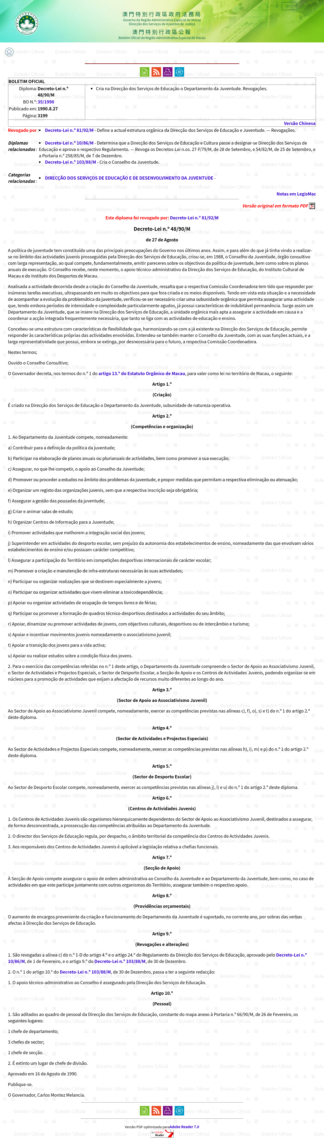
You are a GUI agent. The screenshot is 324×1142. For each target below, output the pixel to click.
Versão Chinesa (300, 123)
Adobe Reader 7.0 (184, 1126)
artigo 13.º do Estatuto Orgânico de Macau (142, 373)
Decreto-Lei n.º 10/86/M (69, 143)
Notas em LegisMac (296, 193)
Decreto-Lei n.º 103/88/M (70, 162)
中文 (289, 6)
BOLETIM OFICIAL (26, 81)
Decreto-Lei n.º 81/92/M (69, 130)
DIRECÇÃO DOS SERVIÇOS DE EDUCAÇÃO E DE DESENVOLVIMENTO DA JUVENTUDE (129, 178)
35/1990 (46, 101)
